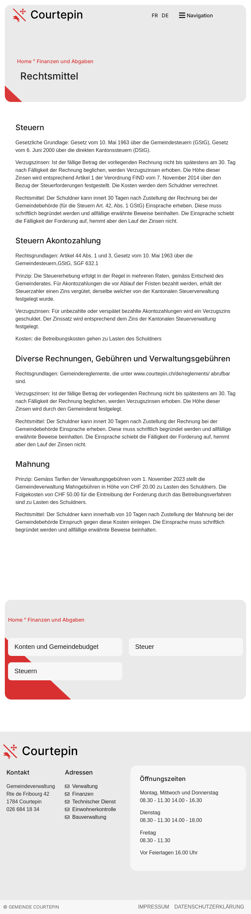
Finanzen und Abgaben (65, 61)
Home (24, 61)
